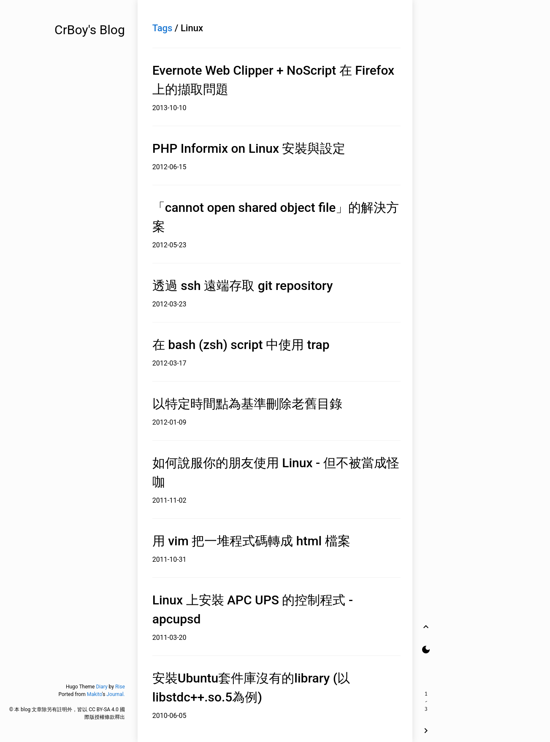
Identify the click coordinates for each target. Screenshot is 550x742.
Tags (162, 28)
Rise (120, 687)
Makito (94, 694)
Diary (101, 687)
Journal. (115, 694)
